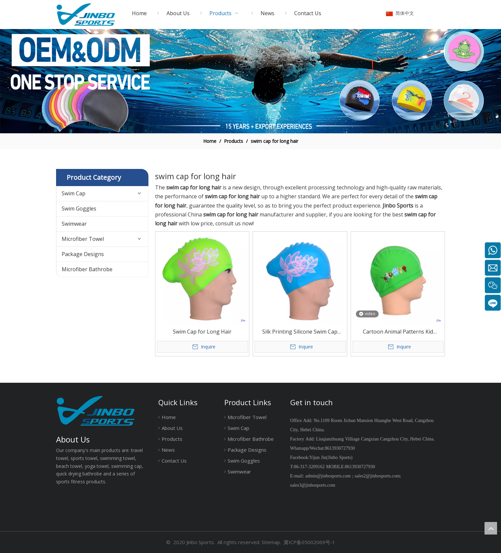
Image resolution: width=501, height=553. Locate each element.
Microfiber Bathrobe (87, 269)
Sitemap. (271, 542)
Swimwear (74, 223)
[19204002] (250, 81)
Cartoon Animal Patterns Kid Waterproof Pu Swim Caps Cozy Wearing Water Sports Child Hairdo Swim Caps (397, 332)
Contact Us (174, 460)
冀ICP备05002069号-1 (309, 542)
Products (172, 439)
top (491, 528)
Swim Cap (73, 193)
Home (169, 417)
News (168, 449)
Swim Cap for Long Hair (202, 331)
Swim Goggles (79, 208)
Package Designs (83, 254)
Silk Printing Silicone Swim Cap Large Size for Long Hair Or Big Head (300, 332)
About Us (172, 428)
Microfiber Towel (83, 239)
